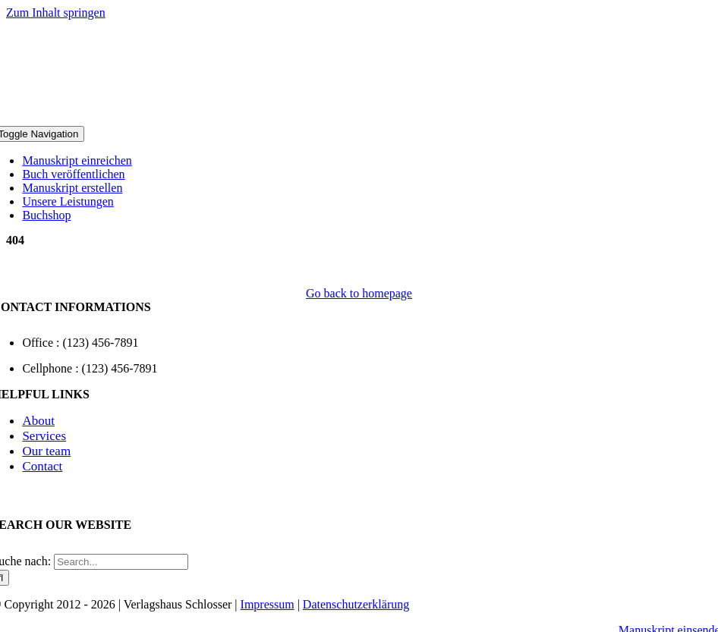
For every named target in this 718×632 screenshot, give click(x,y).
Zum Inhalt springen (55, 12)
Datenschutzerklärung (356, 604)
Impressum (267, 604)
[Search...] (121, 562)
